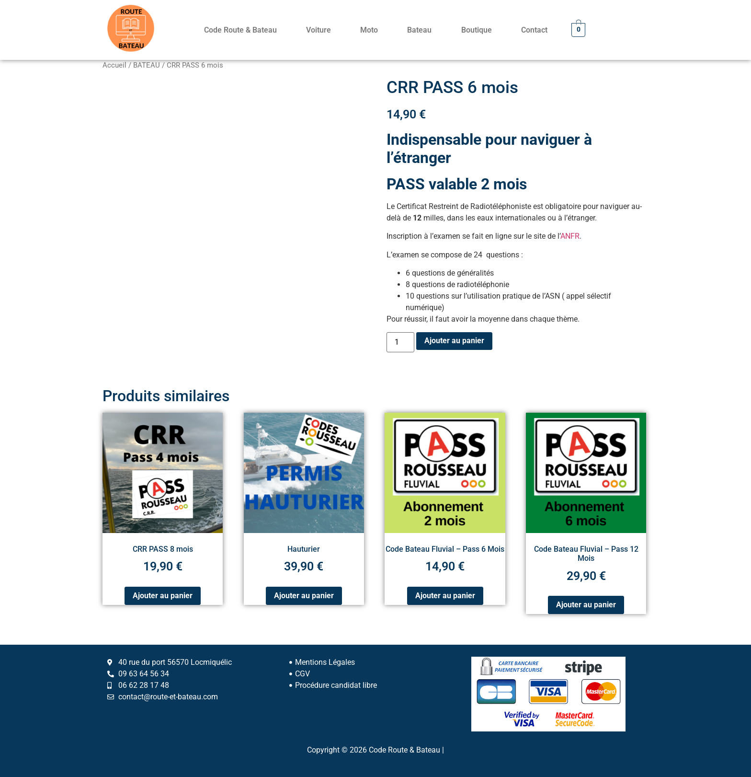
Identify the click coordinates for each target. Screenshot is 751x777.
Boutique (476, 30)
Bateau (419, 30)
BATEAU (146, 65)
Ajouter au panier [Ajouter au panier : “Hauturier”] (304, 595)
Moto (369, 30)
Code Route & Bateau (240, 30)
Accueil (114, 65)
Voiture (318, 30)
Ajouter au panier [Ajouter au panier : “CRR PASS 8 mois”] (163, 595)
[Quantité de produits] (400, 342)
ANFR (570, 236)
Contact (534, 30)
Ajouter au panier (454, 340)
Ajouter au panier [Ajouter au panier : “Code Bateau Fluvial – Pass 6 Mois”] (445, 595)
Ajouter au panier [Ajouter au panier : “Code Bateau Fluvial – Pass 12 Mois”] (586, 604)
